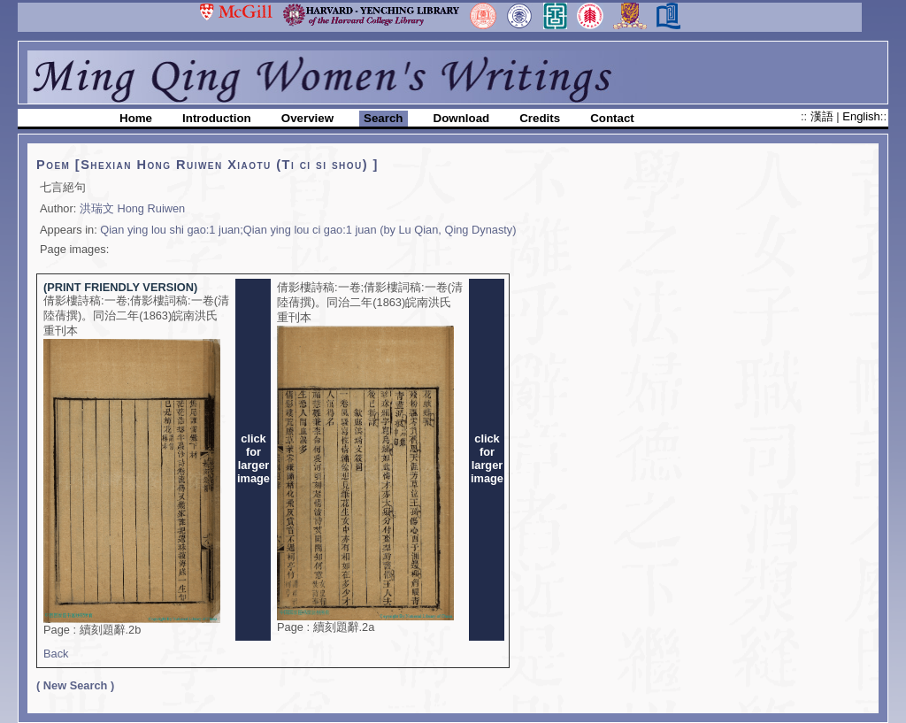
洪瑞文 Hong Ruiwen (132, 208)
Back (55, 653)
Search (383, 118)
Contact (612, 118)
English (860, 116)
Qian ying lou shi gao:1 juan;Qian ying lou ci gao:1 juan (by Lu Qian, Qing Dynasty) (308, 229)
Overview (307, 118)
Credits (539, 118)
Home (135, 118)
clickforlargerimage (253, 458)
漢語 (823, 116)
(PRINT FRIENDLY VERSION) (120, 287)
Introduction (216, 118)
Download (462, 118)
